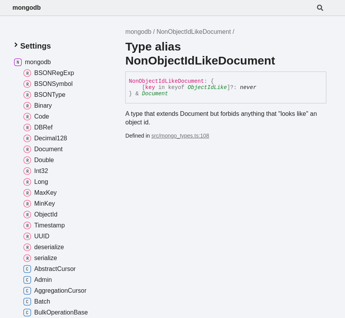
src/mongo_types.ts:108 (180, 136)
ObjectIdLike (207, 87)
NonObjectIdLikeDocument (193, 31)
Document (155, 94)
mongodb (26, 7)
